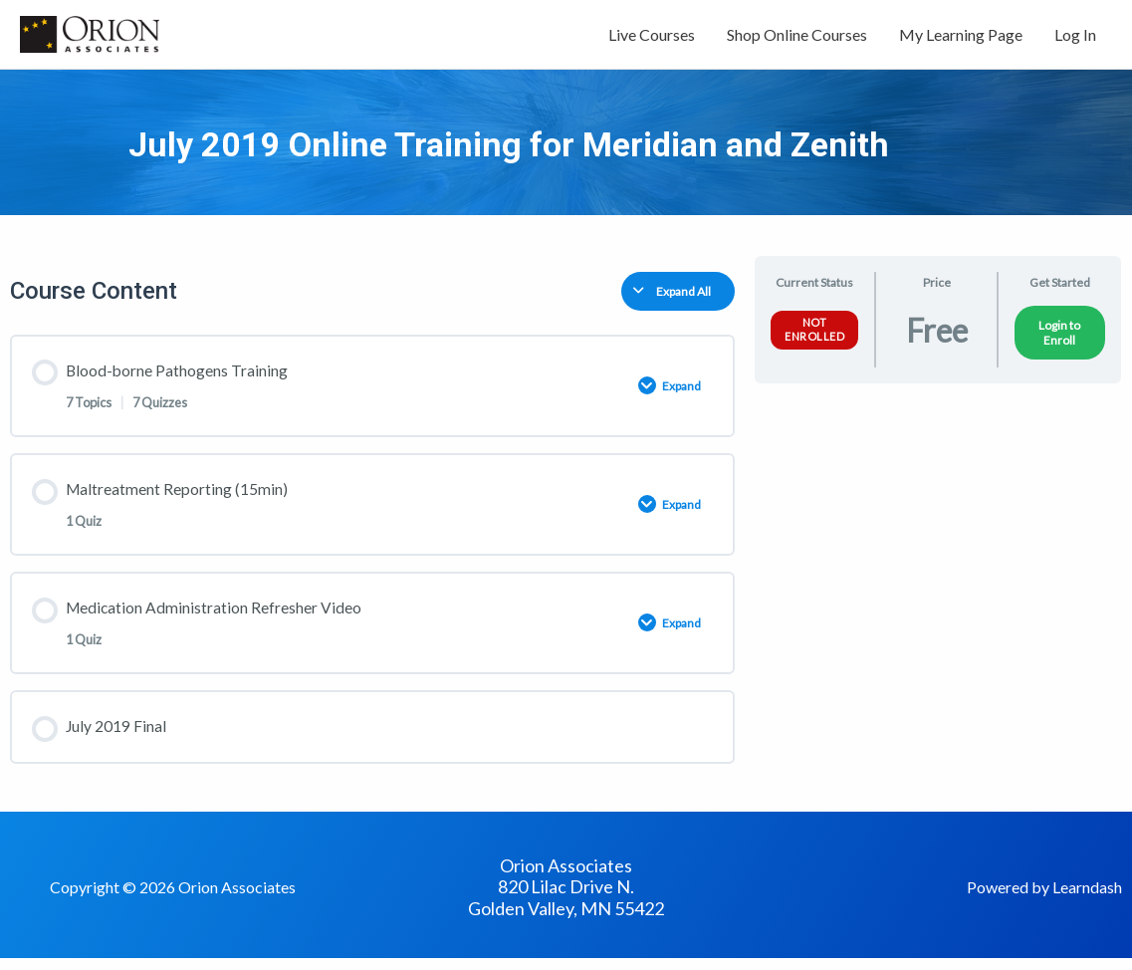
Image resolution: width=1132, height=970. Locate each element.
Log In (1075, 37)
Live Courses (651, 37)
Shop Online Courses (797, 37)
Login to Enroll (1059, 339)
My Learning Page (960, 37)
